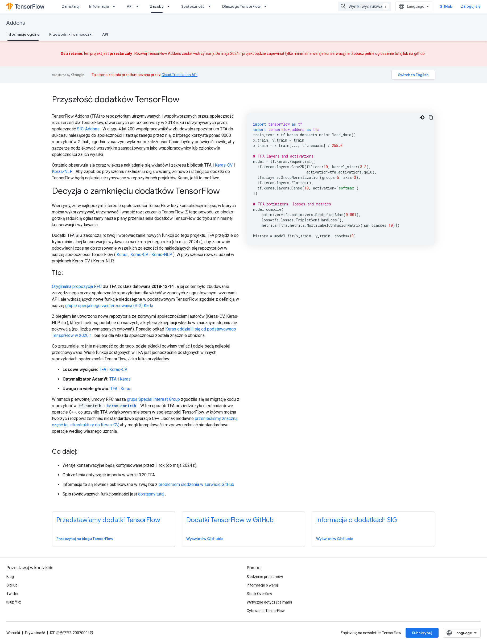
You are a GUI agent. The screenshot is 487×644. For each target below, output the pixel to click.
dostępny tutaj (151, 494)
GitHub (445, 6)
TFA (102, 369)
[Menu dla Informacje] (115, 6)
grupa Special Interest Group (153, 399)
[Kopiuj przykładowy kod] (431, 117)
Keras (122, 254)
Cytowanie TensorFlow (266, 611)
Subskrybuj (422, 632)
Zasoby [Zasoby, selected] (157, 6)
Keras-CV (224, 165)
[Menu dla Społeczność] (211, 6)
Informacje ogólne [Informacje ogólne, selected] (23, 34)
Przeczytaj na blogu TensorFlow (84, 538)
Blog (10, 577)
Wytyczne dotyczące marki (269, 602)
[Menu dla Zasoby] (170, 6)
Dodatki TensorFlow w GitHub (230, 520)
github (419, 53)
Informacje (99, 6)
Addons (15, 23)
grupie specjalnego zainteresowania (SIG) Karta (109, 305)
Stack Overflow (259, 594)
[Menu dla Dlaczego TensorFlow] (267, 6)
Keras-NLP (62, 171)
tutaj (398, 53)
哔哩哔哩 (13, 602)
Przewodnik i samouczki (71, 34)
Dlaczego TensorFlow (241, 6)
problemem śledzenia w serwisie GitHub (196, 484)
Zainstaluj (71, 6)
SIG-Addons (88, 128)
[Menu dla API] (139, 6)
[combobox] (364, 6)
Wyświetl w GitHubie (205, 538)
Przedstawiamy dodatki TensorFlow (108, 520)
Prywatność (35, 633)
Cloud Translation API (179, 75)
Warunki (13, 633)
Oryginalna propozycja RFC (77, 286)
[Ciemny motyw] (422, 117)
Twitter (12, 594)
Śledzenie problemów (265, 577)
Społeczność (193, 6)
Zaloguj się (471, 6)
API (130, 6)
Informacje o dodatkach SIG (356, 520)
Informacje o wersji (263, 585)
